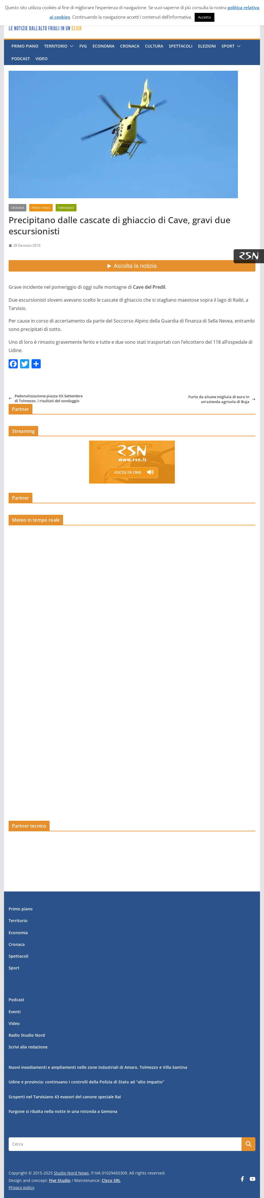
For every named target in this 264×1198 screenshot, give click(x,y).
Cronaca (129, 46)
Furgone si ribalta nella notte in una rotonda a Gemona (63, 1111)
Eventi (15, 1011)
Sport (228, 46)
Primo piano (24, 46)
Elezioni (207, 46)
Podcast (20, 58)
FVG (83, 46)
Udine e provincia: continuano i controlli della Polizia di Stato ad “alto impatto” (86, 1082)
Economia (103, 46)
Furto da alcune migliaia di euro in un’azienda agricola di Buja (221, 399)
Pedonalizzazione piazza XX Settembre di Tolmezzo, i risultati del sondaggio (46, 398)
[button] (70, 46)
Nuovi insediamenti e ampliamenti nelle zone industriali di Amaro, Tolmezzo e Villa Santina (98, 1067)
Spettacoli (180, 46)
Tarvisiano (66, 208)
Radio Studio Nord (27, 1035)
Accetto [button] (204, 17)
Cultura (154, 46)
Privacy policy (21, 1187)
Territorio (55, 46)
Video (42, 58)
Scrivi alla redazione (28, 1047)
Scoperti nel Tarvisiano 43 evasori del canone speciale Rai (65, 1096)
